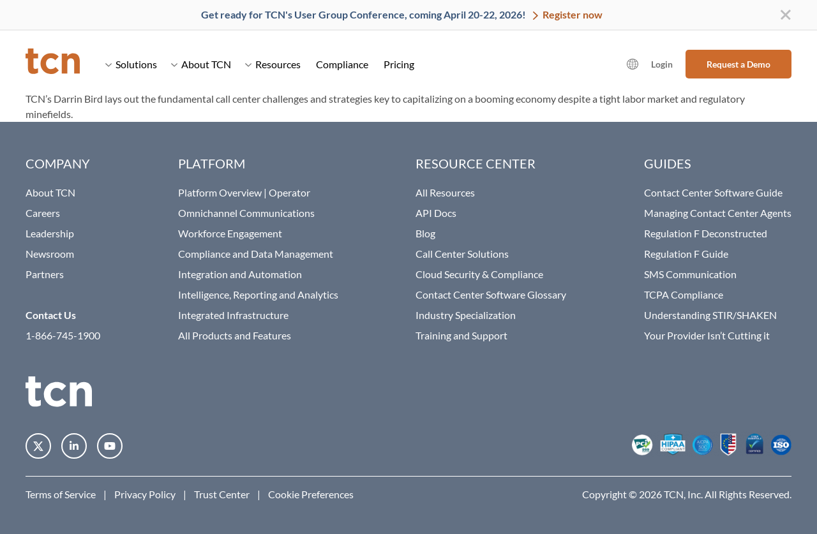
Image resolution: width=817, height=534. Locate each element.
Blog (425, 233)
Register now (572, 14)
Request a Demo (738, 64)
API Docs (436, 213)
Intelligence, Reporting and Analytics (258, 294)
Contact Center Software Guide (713, 192)
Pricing (399, 64)
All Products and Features (234, 335)
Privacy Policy (145, 494)
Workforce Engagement (230, 233)
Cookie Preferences (311, 494)
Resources (273, 64)
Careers (43, 213)
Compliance (342, 64)
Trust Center (222, 494)
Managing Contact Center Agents (717, 213)
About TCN (201, 64)
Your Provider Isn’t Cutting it (707, 335)
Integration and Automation (240, 274)
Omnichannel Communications (246, 213)
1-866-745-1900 (63, 335)
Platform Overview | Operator (244, 192)
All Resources (445, 192)
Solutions (131, 64)
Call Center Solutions (462, 254)
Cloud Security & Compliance (479, 274)
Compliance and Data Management (255, 254)
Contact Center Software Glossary (491, 294)
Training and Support (461, 335)
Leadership (50, 233)
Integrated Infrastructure (233, 315)
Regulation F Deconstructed (705, 233)
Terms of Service (61, 494)
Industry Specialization (466, 315)
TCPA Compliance (683, 294)
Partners (45, 274)
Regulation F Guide (686, 254)
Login (662, 64)
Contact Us (51, 315)
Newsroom (50, 254)
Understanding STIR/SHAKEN (710, 315)
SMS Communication (690, 274)
